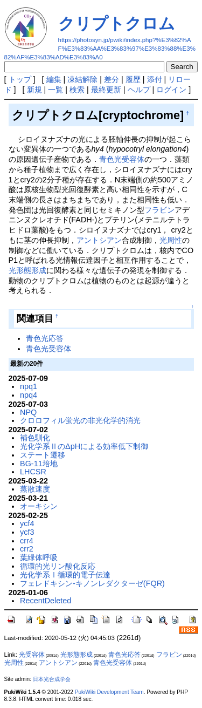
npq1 (28, 386)
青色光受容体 (121, 159)
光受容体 (32, 654)
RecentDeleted (45, 600)
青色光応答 (45, 338)
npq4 (28, 395)
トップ (20, 79)
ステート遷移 (42, 455)
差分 (111, 79)
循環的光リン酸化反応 (57, 566)
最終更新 (106, 89)
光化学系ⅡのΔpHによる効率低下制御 (84, 446)
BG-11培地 (39, 463)
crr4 (26, 540)
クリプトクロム (116, 23)
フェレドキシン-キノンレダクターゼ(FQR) (92, 583)
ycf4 (27, 523)
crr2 (26, 548)
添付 (154, 79)
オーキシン (39, 506)
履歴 (133, 79)
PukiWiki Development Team (109, 692)
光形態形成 (27, 270)
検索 (77, 89)
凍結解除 (82, 79)
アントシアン (99, 240)
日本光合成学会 (52, 679)
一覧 (55, 89)
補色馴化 (35, 437)
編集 (53, 79)
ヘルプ (139, 89)
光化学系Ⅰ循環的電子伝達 (65, 574)
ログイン (171, 89)
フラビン (159, 210)
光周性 (170, 240)
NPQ (28, 412)
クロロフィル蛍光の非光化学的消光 (80, 420)
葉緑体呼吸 (39, 557)
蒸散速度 (35, 489)
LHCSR (33, 471)
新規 (34, 89)
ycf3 (27, 532)
